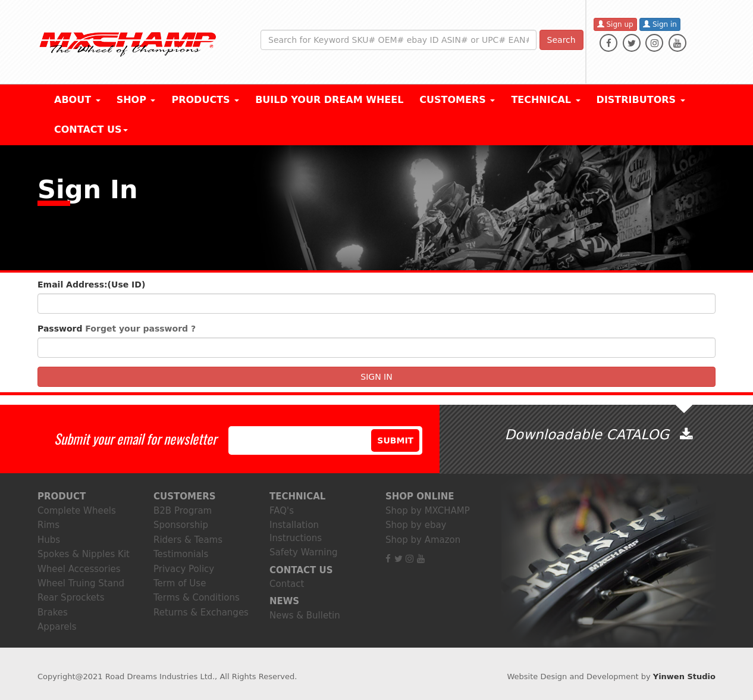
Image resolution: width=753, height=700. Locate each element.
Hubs (48, 540)
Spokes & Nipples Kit (83, 554)
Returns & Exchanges (201, 612)
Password (116, 328)
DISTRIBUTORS (641, 99)
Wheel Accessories (79, 569)
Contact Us (91, 129)
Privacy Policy (183, 569)
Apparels (57, 626)
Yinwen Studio (684, 676)
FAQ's (281, 510)
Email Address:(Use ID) (91, 284)
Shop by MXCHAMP (427, 510)
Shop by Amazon (422, 540)
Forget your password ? (140, 328)
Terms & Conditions (196, 597)
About (77, 99)
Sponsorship (180, 525)
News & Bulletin (304, 615)
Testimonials (180, 554)
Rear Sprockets (71, 597)
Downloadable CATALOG (598, 434)
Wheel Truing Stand (80, 583)
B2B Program (182, 510)
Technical (545, 99)
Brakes (52, 612)
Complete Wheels (76, 510)
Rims (48, 525)
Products (205, 99)
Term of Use (179, 583)
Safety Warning (303, 552)
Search (561, 40)
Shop (136, 99)
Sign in (660, 24)
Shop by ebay (415, 525)
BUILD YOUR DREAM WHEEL (329, 99)
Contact (286, 584)
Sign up (615, 24)
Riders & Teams (187, 540)
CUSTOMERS (457, 99)
